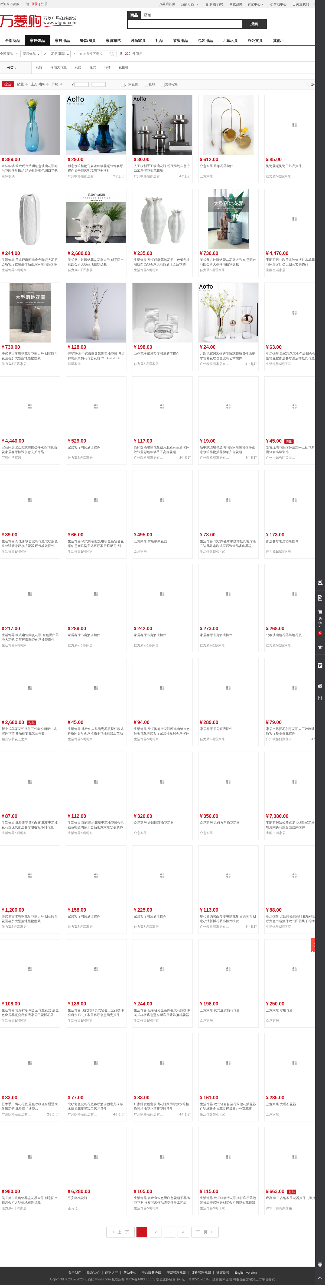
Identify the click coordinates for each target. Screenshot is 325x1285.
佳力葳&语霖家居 (278, 176)
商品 (134, 15)
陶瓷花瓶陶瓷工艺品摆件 (284, 166)
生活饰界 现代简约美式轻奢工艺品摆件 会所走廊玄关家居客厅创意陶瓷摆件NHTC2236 (96, 1014)
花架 (92, 67)
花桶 (107, 67)
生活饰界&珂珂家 (14, 270)
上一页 (121, 1232)
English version (246, 1272)
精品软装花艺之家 (15, 739)
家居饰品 (37, 40)
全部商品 (12, 40)
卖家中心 (256, 4)
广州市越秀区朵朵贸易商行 (281, 458)
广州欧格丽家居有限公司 (83, 176)
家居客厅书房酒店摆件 (84, 447)
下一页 (204, 1232)
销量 (22, 84)
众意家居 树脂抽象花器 (150, 541)
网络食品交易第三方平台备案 (254, 1279)
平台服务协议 (151, 1272)
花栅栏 (123, 67)
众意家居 (206, 176)
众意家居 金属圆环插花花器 (154, 823)
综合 (7, 84)
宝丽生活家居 (275, 270)
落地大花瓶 (58, 67)
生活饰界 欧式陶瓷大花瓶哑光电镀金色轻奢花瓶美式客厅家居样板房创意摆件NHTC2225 (162, 733)
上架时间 (40, 84)
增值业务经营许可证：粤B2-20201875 (183, 1279)
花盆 (78, 67)
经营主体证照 (222, 1279)
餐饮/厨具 (88, 40)
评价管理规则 (201, 1272)
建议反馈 (222, 1272)
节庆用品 (180, 40)
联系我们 (93, 1272)
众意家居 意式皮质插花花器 (220, 1010)
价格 (57, 84)
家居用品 (62, 40)
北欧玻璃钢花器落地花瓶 (284, 635)
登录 (34, 4)
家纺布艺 (113, 40)
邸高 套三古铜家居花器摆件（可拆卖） (294, 1198)
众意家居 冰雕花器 (279, 1010)
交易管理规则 (176, 1272)
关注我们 (300, 4)
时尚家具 (138, 40)
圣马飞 (72, 1208)
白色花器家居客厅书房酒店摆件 (156, 354)
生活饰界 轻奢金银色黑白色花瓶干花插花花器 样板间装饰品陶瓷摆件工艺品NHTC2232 (162, 1202)
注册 (44, 4)
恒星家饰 (74, 364)
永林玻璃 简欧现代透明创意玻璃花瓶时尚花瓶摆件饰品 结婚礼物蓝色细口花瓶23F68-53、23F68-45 (30, 170)
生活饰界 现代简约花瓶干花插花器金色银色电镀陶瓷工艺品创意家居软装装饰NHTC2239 (96, 827)
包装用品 (205, 40)
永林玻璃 (8, 176)
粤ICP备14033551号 (140, 1279)
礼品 (159, 40)
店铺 (147, 15)
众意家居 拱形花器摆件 (216, 166)
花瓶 (39, 67)
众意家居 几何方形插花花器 (220, 823)
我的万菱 (190, 4)
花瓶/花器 (60, 54)
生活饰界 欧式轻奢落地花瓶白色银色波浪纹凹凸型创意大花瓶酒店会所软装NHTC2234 (162, 264)
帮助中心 (278, 4)
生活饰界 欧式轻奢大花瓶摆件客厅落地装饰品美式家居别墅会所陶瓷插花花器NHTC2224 (228, 1202)
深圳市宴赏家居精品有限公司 (281, 1208)
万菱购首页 (167, 4)
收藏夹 (235, 4)
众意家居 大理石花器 (281, 1104)
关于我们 (74, 1272)
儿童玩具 (230, 40)
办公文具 (255, 40)
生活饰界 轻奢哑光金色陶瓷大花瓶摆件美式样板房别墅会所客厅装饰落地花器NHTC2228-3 (162, 1014)
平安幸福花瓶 (77, 1198)
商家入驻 (111, 1272)
